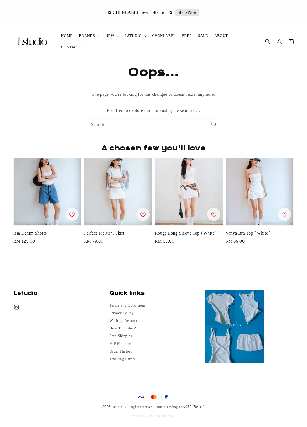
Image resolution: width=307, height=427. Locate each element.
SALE (203, 35)
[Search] (214, 125)
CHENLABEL (164, 35)
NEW (110, 36)
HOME (67, 35)
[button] (268, 42)
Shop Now (193, 12)
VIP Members (121, 344)
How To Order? (123, 328)
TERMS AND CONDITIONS (153, 416)
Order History (121, 351)
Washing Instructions (127, 321)
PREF (187, 35)
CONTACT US (73, 47)
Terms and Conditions (128, 306)
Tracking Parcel (123, 359)
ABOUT (221, 35)
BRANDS (87, 36)
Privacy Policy (122, 313)
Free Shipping (121, 336)
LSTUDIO (133, 36)
